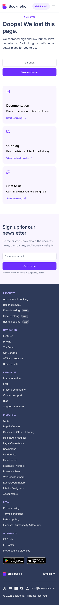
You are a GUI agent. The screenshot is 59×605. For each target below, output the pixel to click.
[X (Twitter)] (4, 588)
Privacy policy (11, 508)
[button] (49, 574)
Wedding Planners (13, 477)
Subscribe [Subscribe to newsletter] (29, 266)
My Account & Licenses (16, 550)
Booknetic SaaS (12, 304)
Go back (29, 62)
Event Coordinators (14, 482)
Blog (5, 400)
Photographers (11, 471)
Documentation (12, 378)
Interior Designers (13, 488)
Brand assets (10, 364)
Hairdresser (10, 460)
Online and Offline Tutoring (18, 432)
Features (8, 336)
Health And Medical (14, 437)
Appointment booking (15, 299)
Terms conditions (13, 513)
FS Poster (8, 545)
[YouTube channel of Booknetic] (10, 588)
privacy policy (37, 272)
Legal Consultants (13, 443)
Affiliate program (13, 358)
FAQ (5, 384)
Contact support (12, 395)
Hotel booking (15, 316)
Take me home (29, 72)
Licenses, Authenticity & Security (22, 525)
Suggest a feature (13, 406)
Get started (41, 6)
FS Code (8, 539)
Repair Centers (11, 426)
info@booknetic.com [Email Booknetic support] (43, 588)
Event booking (16, 310)
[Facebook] (21, 588)
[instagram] (27, 588)
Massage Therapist (14, 465)
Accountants (10, 493)
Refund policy (11, 519)
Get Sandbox (10, 352)
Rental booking (16, 321)
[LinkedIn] (16, 588)
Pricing (7, 341)
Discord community (14, 389)
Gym (6, 420)
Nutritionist (9, 454)
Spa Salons (9, 448)
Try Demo (8, 347)
